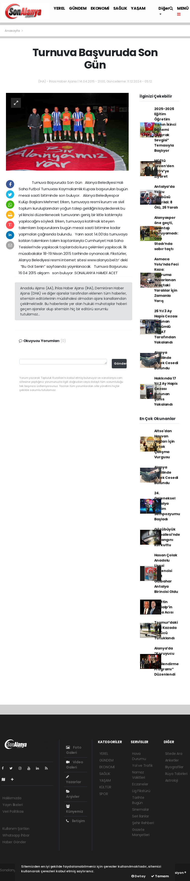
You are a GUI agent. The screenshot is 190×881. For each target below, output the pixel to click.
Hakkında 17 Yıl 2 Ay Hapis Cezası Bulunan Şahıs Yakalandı (166, 391)
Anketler (172, 760)
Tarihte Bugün (138, 800)
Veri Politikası (13, 811)
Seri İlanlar (140, 816)
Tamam (160, 876)
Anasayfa (12, 30)
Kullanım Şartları (15, 828)
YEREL (59, 8)
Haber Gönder (14, 842)
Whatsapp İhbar (15, 835)
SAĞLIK (120, 8)
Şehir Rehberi (143, 822)
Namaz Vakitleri (138, 775)
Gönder (120, 363)
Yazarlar (73, 779)
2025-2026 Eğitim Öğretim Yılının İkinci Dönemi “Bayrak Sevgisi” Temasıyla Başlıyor (165, 129)
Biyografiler (174, 767)
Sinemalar (140, 809)
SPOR (103, 793)
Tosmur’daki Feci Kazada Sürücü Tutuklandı (166, 630)
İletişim (75, 820)
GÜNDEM (78, 8)
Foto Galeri (73, 750)
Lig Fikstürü (141, 790)
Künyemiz (74, 809)
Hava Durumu (139, 756)
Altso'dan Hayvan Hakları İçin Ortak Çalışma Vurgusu (164, 444)
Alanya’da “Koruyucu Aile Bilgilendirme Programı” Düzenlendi (166, 661)
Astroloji (171, 780)
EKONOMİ (100, 8)
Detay (138, 876)
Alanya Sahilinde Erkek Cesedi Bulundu (166, 360)
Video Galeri (74, 765)
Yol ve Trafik (142, 765)
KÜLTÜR (105, 787)
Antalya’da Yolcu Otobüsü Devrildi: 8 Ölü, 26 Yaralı (166, 197)
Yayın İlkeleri (12, 804)
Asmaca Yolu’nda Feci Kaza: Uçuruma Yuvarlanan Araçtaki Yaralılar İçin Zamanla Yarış (166, 280)
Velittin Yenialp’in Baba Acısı (164, 607)
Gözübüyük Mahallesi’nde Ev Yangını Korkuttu (167, 537)
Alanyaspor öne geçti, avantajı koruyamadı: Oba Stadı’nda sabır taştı (166, 233)
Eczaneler (140, 784)
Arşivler (72, 794)
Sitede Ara (173, 753)
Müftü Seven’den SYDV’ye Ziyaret (164, 168)
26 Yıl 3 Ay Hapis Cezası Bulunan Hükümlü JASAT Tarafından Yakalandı (166, 326)
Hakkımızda (11, 798)
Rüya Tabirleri (176, 773)
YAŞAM (138, 8)
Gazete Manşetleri (141, 832)
